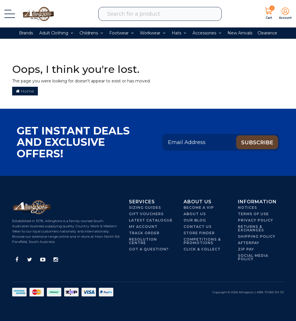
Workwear (152, 33)
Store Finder (199, 233)
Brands (26, 33)
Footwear (121, 33)
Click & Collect (202, 249)
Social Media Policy (253, 257)
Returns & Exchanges (251, 228)
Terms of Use (253, 214)
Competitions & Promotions (202, 241)
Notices (247, 207)
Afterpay (248, 243)
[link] (16, 259)
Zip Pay (246, 249)
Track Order (144, 233)
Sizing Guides (145, 207)
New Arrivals (239, 33)
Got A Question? (149, 249)
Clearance (267, 33)
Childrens (91, 33)
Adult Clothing (56, 33)
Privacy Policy (255, 220)
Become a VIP (199, 207)
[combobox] (163, 14)
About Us (195, 214)
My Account (143, 226)
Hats (179, 33)
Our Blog (195, 220)
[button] (284, 14)
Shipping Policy (256, 236)
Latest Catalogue (151, 220)
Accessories (207, 33)
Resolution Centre (143, 241)
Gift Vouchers (146, 214)
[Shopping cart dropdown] (269, 14)
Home (25, 91)
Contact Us (198, 226)
